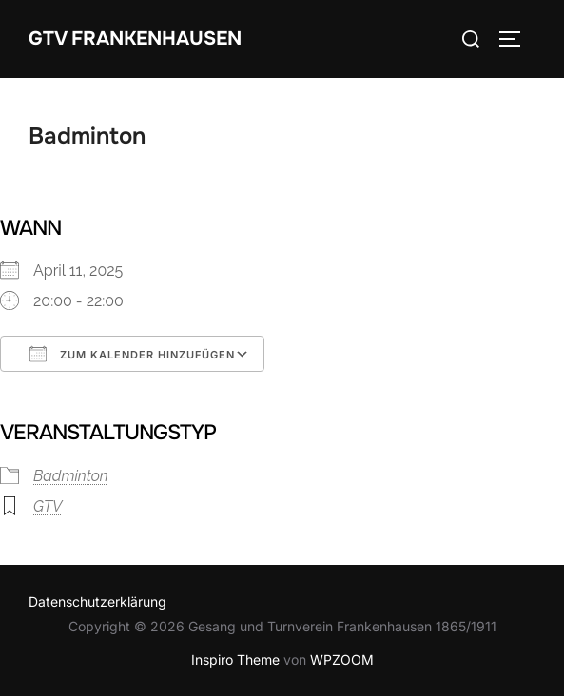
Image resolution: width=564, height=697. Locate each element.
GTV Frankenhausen (135, 38)
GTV (47, 506)
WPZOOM (342, 659)
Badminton (70, 476)
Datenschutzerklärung (97, 601)
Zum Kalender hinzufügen (132, 353)
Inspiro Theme (235, 659)
